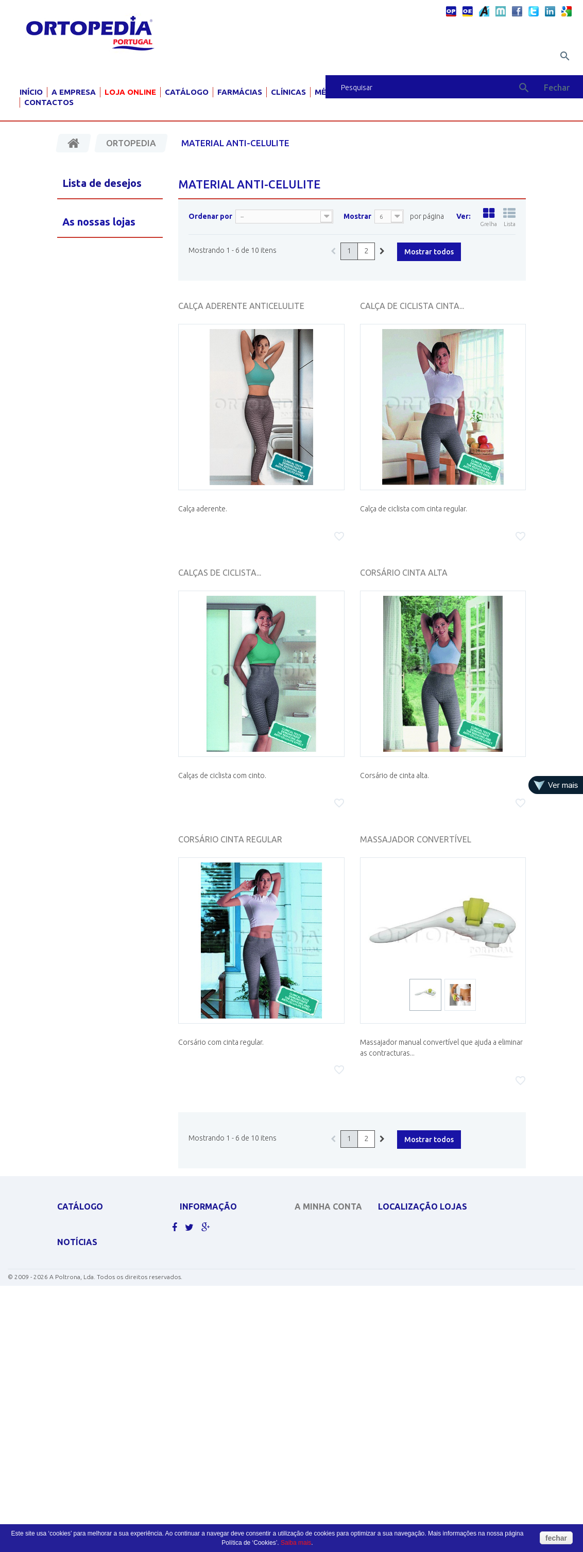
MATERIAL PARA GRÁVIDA (94, 1316)
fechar (556, 1538)
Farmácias (239, 92)
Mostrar (357, 216)
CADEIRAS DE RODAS (88, 1241)
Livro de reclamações (216, 1321)
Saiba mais (296, 1542)
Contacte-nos (203, 1241)
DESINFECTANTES (82, 1278)
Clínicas (288, 92)
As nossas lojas (206, 1228)
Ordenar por (210, 216)
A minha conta (328, 1206)
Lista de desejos (102, 183)
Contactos (49, 102)
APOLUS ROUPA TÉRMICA (94, 1228)
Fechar (557, 87)
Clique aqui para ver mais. (100, 1396)
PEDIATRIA (72, 1383)
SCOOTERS (73, 1329)
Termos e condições (213, 1281)
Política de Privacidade (218, 1268)
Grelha (488, 217)
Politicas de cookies (213, 1254)
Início (31, 92)
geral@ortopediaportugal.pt (439, 1276)
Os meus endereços (326, 1276)
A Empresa (74, 92)
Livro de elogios (207, 1308)
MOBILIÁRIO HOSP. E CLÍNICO (99, 1370)
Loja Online (130, 92)
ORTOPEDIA (75, 1343)
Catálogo (187, 92)
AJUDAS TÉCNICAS (84, 1356)
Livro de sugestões (211, 1294)
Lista (509, 217)
